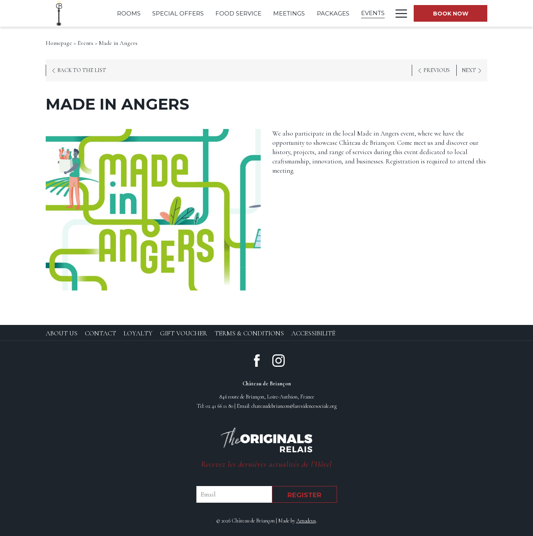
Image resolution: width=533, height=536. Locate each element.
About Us (61, 333)
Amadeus (306, 520)
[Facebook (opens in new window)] (257, 360)
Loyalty (138, 333)
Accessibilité (313, 333)
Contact (100, 333)
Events (85, 43)
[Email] (234, 494)
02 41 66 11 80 (219, 406)
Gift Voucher (183, 333)
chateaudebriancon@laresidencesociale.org (294, 406)
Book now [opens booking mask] (450, 13)
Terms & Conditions (249, 333)
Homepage (59, 43)
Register (304, 495)
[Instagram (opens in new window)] (278, 360)
